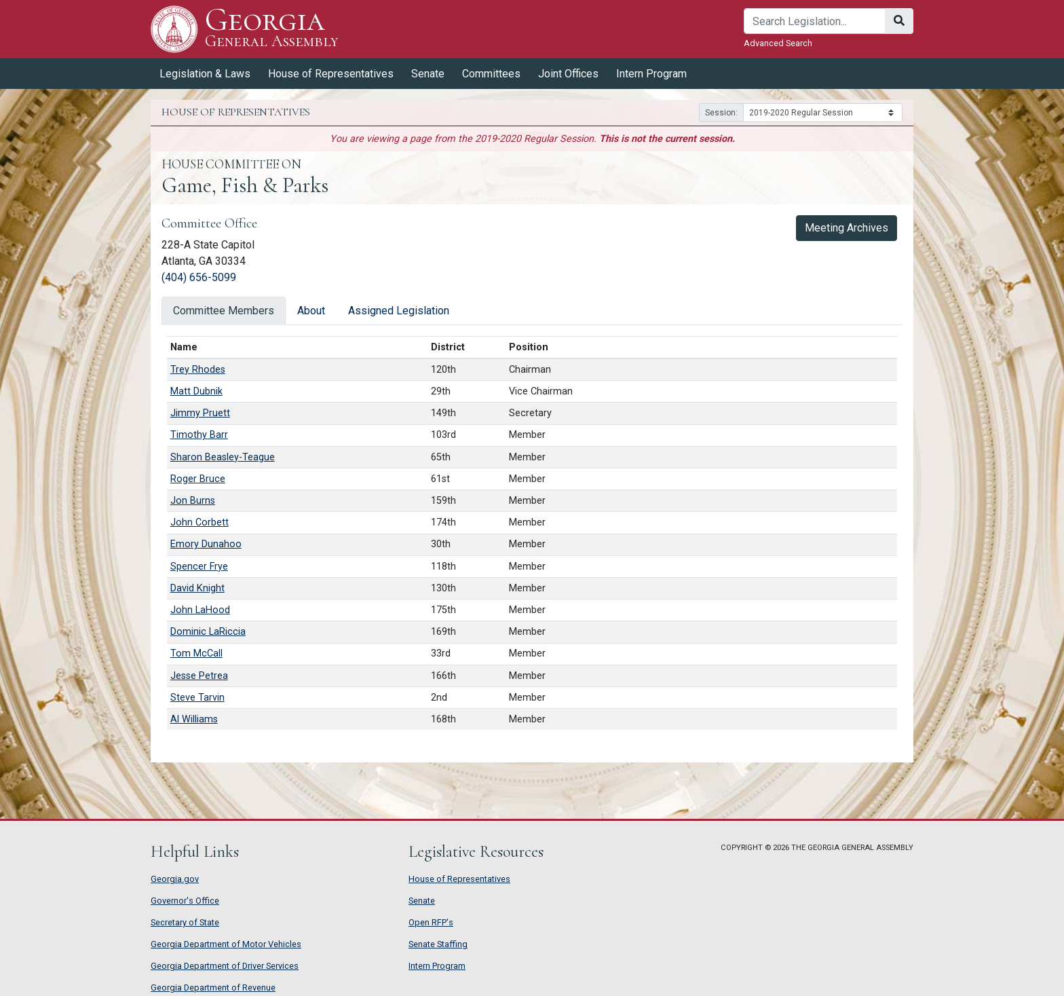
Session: (721, 112)
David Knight (197, 588)
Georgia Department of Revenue (213, 987)
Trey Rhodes (197, 369)
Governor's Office (185, 901)
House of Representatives (331, 73)
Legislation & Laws (204, 73)
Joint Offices (568, 73)
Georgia (272, 28)
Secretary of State (185, 922)
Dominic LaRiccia (208, 632)
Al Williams (194, 719)
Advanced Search (778, 43)
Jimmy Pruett (200, 413)
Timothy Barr (199, 435)
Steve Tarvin (197, 697)
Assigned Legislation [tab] (398, 310)
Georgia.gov (175, 879)
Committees (491, 73)
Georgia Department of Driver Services (225, 966)
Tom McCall (196, 653)
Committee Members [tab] (223, 310)
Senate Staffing (438, 944)
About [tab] (311, 310)
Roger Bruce (197, 479)
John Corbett (199, 522)
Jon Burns (192, 500)
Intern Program (651, 73)
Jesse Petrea (199, 676)
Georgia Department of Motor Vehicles (226, 944)
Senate (427, 73)
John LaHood (200, 610)
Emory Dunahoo (206, 544)
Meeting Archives (846, 227)
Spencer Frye (199, 566)
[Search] (815, 21)
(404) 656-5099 (199, 277)
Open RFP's (430, 922)
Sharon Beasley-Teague (222, 457)
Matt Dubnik (196, 391)
